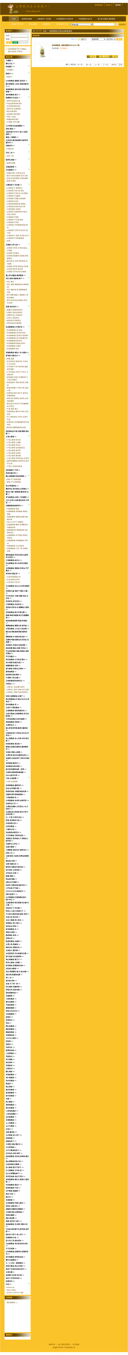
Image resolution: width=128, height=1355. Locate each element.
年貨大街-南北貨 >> (13, 917)
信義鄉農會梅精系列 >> (14, 506)
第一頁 (88, 65)
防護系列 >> (10, 1281)
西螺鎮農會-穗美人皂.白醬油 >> (17, 353)
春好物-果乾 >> (11, 981)
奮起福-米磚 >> (11, 861)
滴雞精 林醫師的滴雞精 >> (15, 1209)
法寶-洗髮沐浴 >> (12, 864)
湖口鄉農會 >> (11, 1078)
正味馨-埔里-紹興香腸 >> (15, 1212)
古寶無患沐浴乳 (13, 201)
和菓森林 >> (10, 1065)
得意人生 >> (10, 853)
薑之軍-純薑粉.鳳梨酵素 (106, 19)
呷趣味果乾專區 (13, 119)
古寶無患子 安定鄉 (44, 19)
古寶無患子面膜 (13, 217)
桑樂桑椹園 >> (11, 1008)
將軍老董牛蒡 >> (12, 473)
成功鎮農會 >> (11, 1117)
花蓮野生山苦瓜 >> (13, 844)
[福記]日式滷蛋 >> (12, 882)
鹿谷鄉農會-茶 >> (12, 705)
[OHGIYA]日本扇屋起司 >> (16, 891)
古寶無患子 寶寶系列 (14, 188)
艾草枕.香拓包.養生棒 (15, 269)
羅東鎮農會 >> (11, 672)
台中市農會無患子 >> (13, 1150)
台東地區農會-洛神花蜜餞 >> (16, 719)
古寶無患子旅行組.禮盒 (15, 191)
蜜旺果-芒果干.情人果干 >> (16, 1235)
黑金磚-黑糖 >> (11, 879)
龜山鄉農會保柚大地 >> (14, 1161)
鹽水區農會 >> (11, 1002)
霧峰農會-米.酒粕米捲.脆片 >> (17, 637)
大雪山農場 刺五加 (14, 445)
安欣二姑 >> (10, 153)
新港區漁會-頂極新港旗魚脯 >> (17, 791)
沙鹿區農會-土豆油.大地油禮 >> (17, 629)
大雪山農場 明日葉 (14, 440)
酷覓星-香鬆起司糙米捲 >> (15, 867)
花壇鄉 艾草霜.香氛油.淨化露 (17, 266)
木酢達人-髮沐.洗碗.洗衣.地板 (18, 690)
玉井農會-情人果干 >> (14, 1135)
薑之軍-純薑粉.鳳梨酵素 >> (16, 275)
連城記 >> (9, 1017)
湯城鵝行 (10, 70)
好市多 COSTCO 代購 (15, 1293)
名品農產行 (46, 24)
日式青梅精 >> (11, 1147)
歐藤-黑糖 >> (10, 876)
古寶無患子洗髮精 (13, 196)
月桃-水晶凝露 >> (12, 778)
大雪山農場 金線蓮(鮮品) (16, 448)
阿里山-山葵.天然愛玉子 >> (16, 911)
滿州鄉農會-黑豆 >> (13, 95)
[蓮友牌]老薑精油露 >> (14, 975)
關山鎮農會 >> (11, 1026)
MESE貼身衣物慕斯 (14, 323)
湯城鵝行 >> (10, 67)
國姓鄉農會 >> (11, 1029)
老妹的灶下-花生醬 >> (14, 908)
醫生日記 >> (10, 64)
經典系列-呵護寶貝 (14, 320)
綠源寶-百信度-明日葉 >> (15, 1275)
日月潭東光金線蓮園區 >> (15, 126)
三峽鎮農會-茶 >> (12, 797)
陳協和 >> (9, 1084)
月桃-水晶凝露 (12, 781)
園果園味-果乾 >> (12, 935)
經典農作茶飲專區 (13, 114)
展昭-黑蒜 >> (10, 129)
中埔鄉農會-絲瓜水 (85, 19)
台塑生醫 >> (10, 1272)
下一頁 (105, 65)
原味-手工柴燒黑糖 (14, 479)
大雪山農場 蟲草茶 (14, 450)
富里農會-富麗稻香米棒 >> (15, 966)
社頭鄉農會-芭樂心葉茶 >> (15, 1203)
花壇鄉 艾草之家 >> (13, 245)
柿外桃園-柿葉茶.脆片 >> (15, 663)
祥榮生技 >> (10, 938)
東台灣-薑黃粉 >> (12, 486)
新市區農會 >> (11, 1096)
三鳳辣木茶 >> (11, 829)
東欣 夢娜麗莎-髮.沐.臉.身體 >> (17, 972)
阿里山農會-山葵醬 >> (14, 962)
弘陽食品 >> (10, 1068)
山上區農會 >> (11, 1123)
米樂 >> (8, 1099)
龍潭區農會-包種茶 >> (14, 941)
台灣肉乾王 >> (11, 725)
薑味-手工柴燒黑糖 (14, 482)
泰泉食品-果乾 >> (12, 926)
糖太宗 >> (9, 1197)
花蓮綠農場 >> (11, 167)
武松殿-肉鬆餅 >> (12, 969)
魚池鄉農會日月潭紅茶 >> (15, 327)
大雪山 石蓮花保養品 (14, 466)
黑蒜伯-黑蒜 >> (11, 932)
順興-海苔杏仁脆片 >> (14, 1221)
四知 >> (8, 1023)
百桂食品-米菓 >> (12, 873)
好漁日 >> (9, 1129)
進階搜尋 (122, 24)
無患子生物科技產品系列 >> (16, 1269)
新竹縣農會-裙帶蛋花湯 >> (15, 1257)
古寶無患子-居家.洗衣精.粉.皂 (18, 236)
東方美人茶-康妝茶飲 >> (15, 1241)
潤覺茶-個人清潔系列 (14, 315)
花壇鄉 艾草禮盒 (13, 253)
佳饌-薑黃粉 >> (11, 1132)
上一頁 (97, 65)
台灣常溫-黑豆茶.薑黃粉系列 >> (17, 755)
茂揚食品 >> (10, 1056)
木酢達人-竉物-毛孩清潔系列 (17, 692)
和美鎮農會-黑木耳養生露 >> (16, 612)
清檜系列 (10, 149)
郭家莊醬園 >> (11, 1215)
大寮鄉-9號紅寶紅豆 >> (14, 1144)
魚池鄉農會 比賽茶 (14, 346)
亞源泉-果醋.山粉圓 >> (14, 752)
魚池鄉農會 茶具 (13, 349)
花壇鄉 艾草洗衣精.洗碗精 (16, 272)
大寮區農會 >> (11, 999)
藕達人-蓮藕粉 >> (12, 137)
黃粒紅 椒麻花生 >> (13, 1206)
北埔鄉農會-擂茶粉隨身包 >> (16, 711)
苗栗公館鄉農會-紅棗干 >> (15, 696)
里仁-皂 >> (10, 978)
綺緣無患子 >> (11, 1141)
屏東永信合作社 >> (13, 1011)
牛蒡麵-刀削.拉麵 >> (13, 678)
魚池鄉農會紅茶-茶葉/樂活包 (17, 338)
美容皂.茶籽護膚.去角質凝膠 (17, 178)
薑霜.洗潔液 (11, 181)
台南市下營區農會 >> (13, 708)
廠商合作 (52, 1344)
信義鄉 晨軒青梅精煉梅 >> (15, 794)
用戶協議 (76, 1344)
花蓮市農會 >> (11, 847)
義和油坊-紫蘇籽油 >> (14, 947)
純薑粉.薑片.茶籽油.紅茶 (16, 173)
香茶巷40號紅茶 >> (13, 574)
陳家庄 (9, 77)
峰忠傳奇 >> (10, 1062)
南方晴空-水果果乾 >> (14, 870)
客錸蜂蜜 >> (10, 1138)
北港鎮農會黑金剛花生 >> (15, 681)
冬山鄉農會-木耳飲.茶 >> (15, 1170)
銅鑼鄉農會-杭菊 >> (13, 666)
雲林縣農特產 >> (12, 993)
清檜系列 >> (10, 146)
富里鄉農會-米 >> (12, 929)
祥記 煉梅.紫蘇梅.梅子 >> (15, 278)
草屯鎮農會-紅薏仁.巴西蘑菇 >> (17, 497)
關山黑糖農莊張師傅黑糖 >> (16, 476)
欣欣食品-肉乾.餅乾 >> (14, 1153)
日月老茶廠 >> (11, 1249)
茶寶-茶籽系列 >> (12, 307)
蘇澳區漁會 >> (11, 1050)
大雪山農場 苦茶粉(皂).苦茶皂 (18, 458)
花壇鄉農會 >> (11, 1120)
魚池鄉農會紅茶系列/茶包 (16, 333)
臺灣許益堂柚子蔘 (13, 101)
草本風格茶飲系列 (13, 106)
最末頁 (113, 65)
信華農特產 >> (11, 1035)
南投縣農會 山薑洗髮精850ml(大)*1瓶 (66, 45)
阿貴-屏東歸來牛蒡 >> (14, 820)
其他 (8, 241)
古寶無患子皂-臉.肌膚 (15, 220)
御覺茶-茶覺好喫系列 (14, 310)
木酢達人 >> (10, 684)
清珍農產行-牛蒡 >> (13, 470)
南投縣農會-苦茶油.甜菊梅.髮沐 (60, 31)
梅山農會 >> (10, 1087)
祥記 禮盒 (10, 282)
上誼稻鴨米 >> (11, 1053)
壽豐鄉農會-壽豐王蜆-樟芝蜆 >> (17, 626)
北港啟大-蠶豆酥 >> (13, 950)
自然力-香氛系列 (13, 318)
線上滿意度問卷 (64, 1344)
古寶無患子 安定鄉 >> (14, 185)
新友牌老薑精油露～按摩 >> (16, 769)
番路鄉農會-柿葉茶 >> (14, 722)
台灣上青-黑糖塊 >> (13, 944)
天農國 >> (9, 61)
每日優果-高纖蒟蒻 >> (14, 987)
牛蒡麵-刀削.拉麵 (13, 122)
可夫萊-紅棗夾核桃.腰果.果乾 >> (17, 914)
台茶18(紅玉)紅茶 (13, 582)
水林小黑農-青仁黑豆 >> (15, 920)
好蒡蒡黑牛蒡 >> (12, 823)
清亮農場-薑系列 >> (13, 763)
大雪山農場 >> (11, 437)
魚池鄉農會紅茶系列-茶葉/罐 (17, 335)
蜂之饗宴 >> (10, 1102)
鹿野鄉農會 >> (11, 1105)
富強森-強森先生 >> (13, 356)
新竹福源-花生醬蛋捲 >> (15, 956)
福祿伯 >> (9, 1044)
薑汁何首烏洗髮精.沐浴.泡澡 (17, 176)
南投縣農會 (11, 1303)
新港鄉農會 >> (11, 1093)
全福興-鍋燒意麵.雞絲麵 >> (16, 772)
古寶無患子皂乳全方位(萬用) (17, 193)
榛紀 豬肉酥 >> (11, 1218)
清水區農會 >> (11, 1081)
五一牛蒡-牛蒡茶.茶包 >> (15, 817)
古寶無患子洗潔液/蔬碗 (15, 238)
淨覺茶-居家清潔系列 (14, 312)
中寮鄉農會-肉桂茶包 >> (15, 604)
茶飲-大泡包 (11, 117)
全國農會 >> (10, 996)
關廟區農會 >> (11, 1032)
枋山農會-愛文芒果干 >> (15, 1167)
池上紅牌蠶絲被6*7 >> (14, 1173)
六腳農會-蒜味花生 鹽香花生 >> (17, 850)
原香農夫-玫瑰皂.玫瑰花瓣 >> (16, 645)
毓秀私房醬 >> (11, 160)
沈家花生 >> (10, 1047)
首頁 (14, 19)
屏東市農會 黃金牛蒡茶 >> (15, 1266)
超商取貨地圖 (27, 19)
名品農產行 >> (11, 170)
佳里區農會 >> (11, 826)
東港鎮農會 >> (11, 1075)
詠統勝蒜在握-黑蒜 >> (14, 766)
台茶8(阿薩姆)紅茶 (14, 577)
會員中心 (109, 5)
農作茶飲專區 (12, 111)
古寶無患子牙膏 (13, 222)
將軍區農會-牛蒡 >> (13, 1188)
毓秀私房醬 (11, 163)
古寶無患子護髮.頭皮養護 (16, 198)
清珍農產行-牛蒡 (62, 24)
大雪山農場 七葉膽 (14, 442)
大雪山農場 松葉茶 (14, 453)
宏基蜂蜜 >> (10, 1200)
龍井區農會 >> (11, 1090)
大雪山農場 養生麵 (14, 456)
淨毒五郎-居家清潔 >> (14, 990)
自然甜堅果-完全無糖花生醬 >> (17, 953)
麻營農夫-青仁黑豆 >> (14, 923)
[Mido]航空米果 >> (13, 775)
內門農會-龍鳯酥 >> (13, 1191)
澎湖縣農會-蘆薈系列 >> (15, 785)
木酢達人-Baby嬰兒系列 (15, 687)
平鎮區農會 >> (11, 1005)
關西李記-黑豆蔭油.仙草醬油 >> (17, 489)
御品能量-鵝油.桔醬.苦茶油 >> (17, 648)
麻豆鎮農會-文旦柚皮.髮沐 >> (16, 659)
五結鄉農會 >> (11, 1014)
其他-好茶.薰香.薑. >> (14, 788)
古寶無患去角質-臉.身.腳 (16, 206)
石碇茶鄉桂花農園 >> (13, 1164)
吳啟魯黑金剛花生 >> (13, 832)
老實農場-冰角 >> (12, 1238)
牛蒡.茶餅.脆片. (12, 409)
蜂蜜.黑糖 (10, 359)
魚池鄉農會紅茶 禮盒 (14, 330)
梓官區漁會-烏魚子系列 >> (15, 1176)
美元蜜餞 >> (10, 1059)
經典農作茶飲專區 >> (13, 675)
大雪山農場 (33, 24)
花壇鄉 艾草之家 (17, 24)
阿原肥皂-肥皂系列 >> (14, 601)
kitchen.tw (10, 1287)
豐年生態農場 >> (12, 1260)
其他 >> (8, 1284)
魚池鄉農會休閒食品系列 (16, 343)
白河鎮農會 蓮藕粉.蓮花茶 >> (16, 81)
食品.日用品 (11, 1290)
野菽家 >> (9, 1041)
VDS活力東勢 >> (12, 1038)
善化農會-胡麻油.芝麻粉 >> (16, 669)
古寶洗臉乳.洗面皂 (14, 209)
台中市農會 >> (11, 1126)
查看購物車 (99, 5)
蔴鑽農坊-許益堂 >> (13, 98)
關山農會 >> (10, 1072)
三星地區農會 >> (12, 1111)
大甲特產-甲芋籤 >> (13, 888)
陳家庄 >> (9, 74)
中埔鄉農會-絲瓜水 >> (14, 560)
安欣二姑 (10, 156)
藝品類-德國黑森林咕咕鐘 (16, 427)
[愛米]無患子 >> (11, 894)
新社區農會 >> (11, 1108)
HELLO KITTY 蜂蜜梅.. (15, 522)
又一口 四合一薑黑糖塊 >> (15, 1263)
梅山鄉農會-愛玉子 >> (14, 959)
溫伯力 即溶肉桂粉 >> (14, 1278)
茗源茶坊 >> (10, 1020)
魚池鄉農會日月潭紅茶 (64, 19)
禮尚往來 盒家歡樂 (14, 109)
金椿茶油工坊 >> (12, 803)
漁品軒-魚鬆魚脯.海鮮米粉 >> (16, 885)
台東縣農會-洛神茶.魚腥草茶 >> (17, 800)
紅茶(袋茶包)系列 (13, 580)
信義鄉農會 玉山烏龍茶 (15, 546)
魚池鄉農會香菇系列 (14, 341)
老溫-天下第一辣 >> (13, 984)
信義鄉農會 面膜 (13, 509)
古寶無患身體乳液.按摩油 (16, 204)
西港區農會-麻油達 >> (14, 744)
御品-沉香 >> (10, 1194)
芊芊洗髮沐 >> (11, 656)
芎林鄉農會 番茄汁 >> (14, 1185)
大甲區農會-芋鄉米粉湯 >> (15, 835)
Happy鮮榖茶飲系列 (14, 103)
